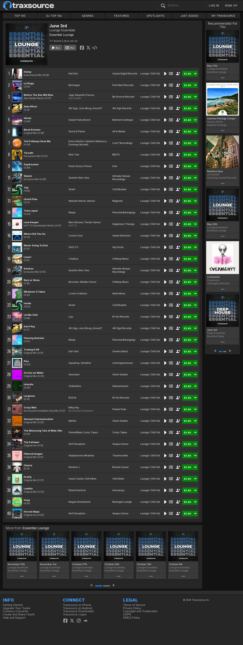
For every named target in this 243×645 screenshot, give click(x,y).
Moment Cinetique (122, 119)
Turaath (28, 152)
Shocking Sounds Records (222, 177)
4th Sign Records (122, 108)
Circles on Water (34, 372)
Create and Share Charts (19, 614)
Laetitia (28, 488)
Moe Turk (74, 154)
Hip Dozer (118, 247)
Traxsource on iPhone (77, 605)
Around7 (97, 108)
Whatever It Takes (34, 291)
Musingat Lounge (122, 501)
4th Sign (73, 108)
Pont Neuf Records (123, 85)
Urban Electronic (121, 235)
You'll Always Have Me (37, 141)
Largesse (29, 396)
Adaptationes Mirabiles (81, 455)
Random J (74, 467)
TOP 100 (19, 15)
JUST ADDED (189, 15)
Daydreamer (31, 164)
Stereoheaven (120, 386)
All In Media (118, 131)
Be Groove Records (123, 96)
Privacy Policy (132, 608)
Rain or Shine (32, 280)
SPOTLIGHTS (155, 15)
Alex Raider (75, 98)
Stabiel (28, 176)
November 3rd (48, 564)
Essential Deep (215, 336)
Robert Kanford (77, 490)
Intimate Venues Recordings (121, 178)
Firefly (28, 477)
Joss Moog (85, 108)
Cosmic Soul (76, 235)
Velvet (27, 118)
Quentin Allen (76, 177)
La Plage (29, 83)
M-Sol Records (120, 316)
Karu (86, 177)
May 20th (212, 224)
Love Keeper (31, 222)
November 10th (16, 564)
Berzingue (74, 85)
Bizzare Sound (120, 467)
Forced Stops (31, 511)
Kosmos (28, 268)
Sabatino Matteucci (96, 141)
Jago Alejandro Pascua (81, 95)
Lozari (27, 257)
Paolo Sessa (76, 166)
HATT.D (73, 225)
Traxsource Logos (75, 614)
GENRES (87, 15)
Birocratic (74, 281)
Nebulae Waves (77, 200)
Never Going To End (36, 245)
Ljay (71, 316)
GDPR (127, 614)
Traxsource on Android (77, 608)
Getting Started (13, 605)
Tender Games (92, 222)
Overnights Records (218, 283)
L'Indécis (73, 258)
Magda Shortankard (79, 501)
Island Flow (30, 199)
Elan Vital (73, 351)
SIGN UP (231, 5)
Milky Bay (74, 407)
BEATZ (116, 154)
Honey (27, 71)
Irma (114, 166)
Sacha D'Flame (77, 131)
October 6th (176, 564)
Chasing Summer (34, 338)
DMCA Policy (131, 617)
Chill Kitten (90, 478)
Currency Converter (15, 611)
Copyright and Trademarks (140, 611)
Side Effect (30, 106)
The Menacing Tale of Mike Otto (43, 430)
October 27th (79, 564)
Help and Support (14, 617)
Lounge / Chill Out (150, 73)
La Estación (213, 277)
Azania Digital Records (124, 73)
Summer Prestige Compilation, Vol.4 (222, 118)
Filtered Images (33, 453)
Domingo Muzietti (78, 144)
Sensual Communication (38, 419)
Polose (88, 166)
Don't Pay (29, 326)
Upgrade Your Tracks (16, 608)
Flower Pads (119, 409)
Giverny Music (120, 351)
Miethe (72, 420)
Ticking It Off (31, 349)
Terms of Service (134, 605)
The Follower (31, 442)
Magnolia (117, 200)
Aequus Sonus (120, 444)
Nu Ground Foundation (81, 410)
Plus (26, 361)
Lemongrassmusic (122, 362)
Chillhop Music (120, 258)
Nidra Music (118, 293)
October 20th (112, 564)
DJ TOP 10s (54, 15)
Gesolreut (74, 374)
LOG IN (214, 5)
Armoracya (118, 490)
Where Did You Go (34, 233)
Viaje (27, 500)
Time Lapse (31, 210)
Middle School (88, 281)
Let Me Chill (31, 314)
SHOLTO (73, 247)
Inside (27, 303)
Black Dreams (32, 129)
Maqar (72, 212)
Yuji (26, 187)
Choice (28, 465)
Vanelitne (86, 362)
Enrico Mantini (76, 141)
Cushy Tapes (90, 432)
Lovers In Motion (78, 293)
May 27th (212, 65)
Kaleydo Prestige (216, 125)
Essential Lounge (61, 35)
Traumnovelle (120, 455)
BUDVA (72, 397)
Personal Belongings (124, 212)
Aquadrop (74, 362)
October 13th (144, 564)
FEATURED (121, 15)
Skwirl (72, 189)
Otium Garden (120, 374)
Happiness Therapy (123, 224)
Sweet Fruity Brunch (80, 119)
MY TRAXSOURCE (223, 15)
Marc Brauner (76, 222)
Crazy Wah (30, 407)
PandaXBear (75, 432)
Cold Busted (119, 189)
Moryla (91, 200)
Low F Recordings (122, 143)
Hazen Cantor (76, 478)
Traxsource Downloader (78, 611)
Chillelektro (75, 386)
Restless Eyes (215, 171)
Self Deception (77, 444)
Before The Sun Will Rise (38, 95)
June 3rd (212, 329)
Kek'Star (73, 73)
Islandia (28, 384)
